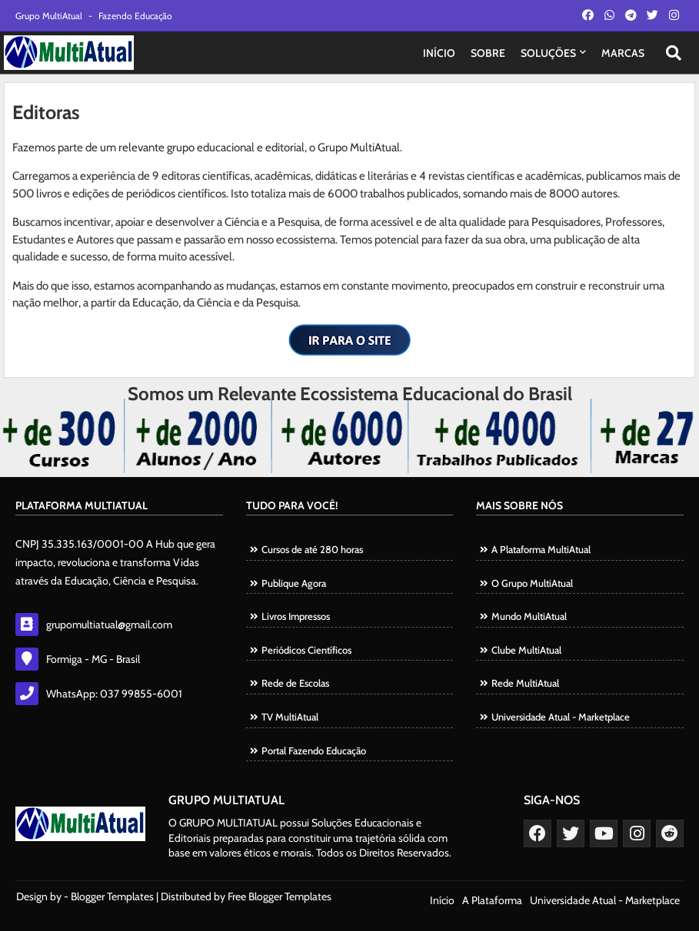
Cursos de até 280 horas (312, 549)
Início (442, 900)
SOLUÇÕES (548, 53)
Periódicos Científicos (306, 650)
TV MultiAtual (289, 717)
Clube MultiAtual (526, 650)
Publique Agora (293, 583)
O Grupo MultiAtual (532, 583)
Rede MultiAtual (525, 683)
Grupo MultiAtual (50, 16)
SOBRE (488, 53)
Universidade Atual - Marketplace (560, 717)
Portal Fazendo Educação (313, 750)
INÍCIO (439, 53)
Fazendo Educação (135, 16)
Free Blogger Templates (279, 896)
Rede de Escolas (295, 683)
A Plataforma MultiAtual (541, 549)
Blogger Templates (112, 896)
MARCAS (622, 53)
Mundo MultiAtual (529, 616)
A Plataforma (492, 900)
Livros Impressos (295, 616)
